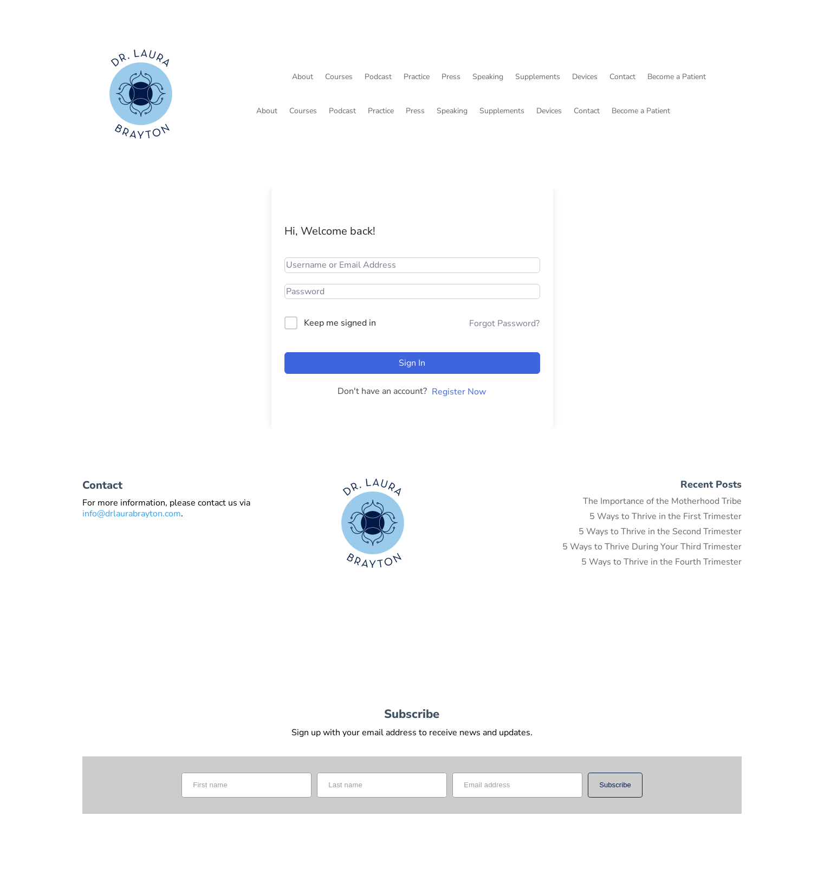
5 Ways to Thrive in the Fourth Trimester (661, 562)
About (302, 77)
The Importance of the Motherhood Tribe (662, 501)
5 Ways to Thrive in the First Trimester (665, 516)
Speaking (487, 77)
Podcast (378, 77)
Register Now (459, 392)
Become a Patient (676, 77)
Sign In (412, 363)
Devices (585, 77)
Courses (339, 77)
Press (451, 77)
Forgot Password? (504, 323)
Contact (622, 77)
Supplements (537, 77)
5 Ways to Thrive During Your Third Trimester (652, 547)
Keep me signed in (340, 323)
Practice (417, 77)
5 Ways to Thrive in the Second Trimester (660, 531)
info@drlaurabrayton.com (131, 514)
